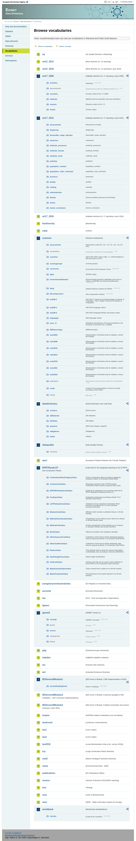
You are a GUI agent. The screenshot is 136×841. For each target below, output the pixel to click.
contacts (53, 410)
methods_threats (57, 151)
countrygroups (56, 264)
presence (54, 177)
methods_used (56, 156)
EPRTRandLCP (50, 468)
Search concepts (65, 46)
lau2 (44, 737)
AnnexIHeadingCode (58, 686)
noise (45, 766)
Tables (8, 36)
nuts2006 (53, 341)
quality (52, 182)
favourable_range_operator (61, 135)
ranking (53, 187)
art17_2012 (48, 118)
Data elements (11, 41)
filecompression (56, 294)
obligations (54, 431)
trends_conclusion (58, 208)
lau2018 (46, 744)
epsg (52, 288)
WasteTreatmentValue (59, 574)
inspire (45, 715)
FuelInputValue (56, 497)
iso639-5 (53, 313)
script (52, 388)
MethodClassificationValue (61, 519)
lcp (43, 751)
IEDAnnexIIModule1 (52, 679)
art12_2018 (48, 69)
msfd (44, 758)
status (52, 436)
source (53, 631)
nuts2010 (53, 348)
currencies (54, 269)
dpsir (52, 274)
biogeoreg (54, 130)
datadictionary (49, 404)
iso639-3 (53, 308)
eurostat (46, 591)
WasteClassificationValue (60, 569)
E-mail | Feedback (13, 833)
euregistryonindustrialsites (56, 583)
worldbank (47, 809)
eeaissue (53, 426)
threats (53, 197)
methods (53, 99)
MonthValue (55, 532)
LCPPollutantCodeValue (60, 504)
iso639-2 (53, 299)
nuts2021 (53, 368)
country (53, 816)
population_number (58, 166)
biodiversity (48, 223)
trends (52, 110)
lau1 (44, 730)
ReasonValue (55, 550)
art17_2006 (48, 76)
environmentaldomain (59, 279)
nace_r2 (53, 323)
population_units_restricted (61, 171)
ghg (44, 650)
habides (46, 657)
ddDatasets (54, 416)
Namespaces (11, 60)
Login (109, 2)
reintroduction (56, 192)
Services (9, 56)
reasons (53, 104)
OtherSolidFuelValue (58, 544)
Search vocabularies (45, 46)
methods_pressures (58, 145)
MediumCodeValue (58, 512)
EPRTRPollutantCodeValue (61, 491)
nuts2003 (53, 335)
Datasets (9, 31)
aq (43, 54)
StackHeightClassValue (59, 557)
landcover (47, 722)
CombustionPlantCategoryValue (63, 477)
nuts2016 (53, 361)
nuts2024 (53, 375)
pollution (53, 161)
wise (44, 802)
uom (44, 795)
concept (53, 619)
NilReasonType (56, 330)
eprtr (44, 460)
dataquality (48, 445)
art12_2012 (48, 61)
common (46, 238)
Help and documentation (16, 26)
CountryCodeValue (58, 484)
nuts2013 (53, 355)
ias (43, 665)
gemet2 (46, 613)
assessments (55, 125)
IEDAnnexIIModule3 (52, 695)
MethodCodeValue (57, 525)
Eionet (16, 21)
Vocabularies (11, 51)
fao (44, 598)
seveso (46, 780)
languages (54, 318)
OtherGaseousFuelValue (60, 537)
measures (54, 140)
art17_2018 (48, 216)
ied (43, 672)
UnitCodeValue (56, 562)
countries (54, 94)
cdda (44, 231)
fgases (45, 605)
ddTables (53, 421)
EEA (16, 2)
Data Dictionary (25, 21)
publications (48, 773)
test (44, 787)
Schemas (9, 46)
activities (53, 83)
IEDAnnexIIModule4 (52, 705)
